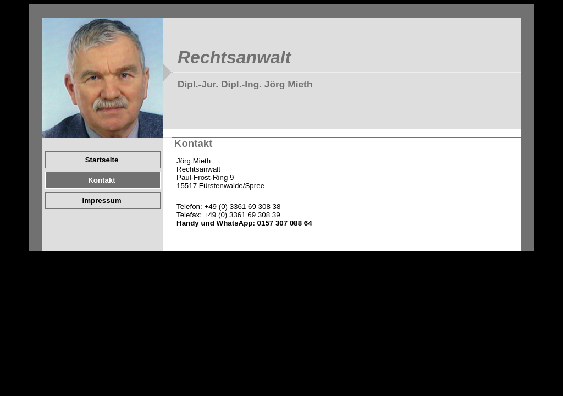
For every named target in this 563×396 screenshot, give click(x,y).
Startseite (102, 160)
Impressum (101, 200)
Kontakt (101, 180)
